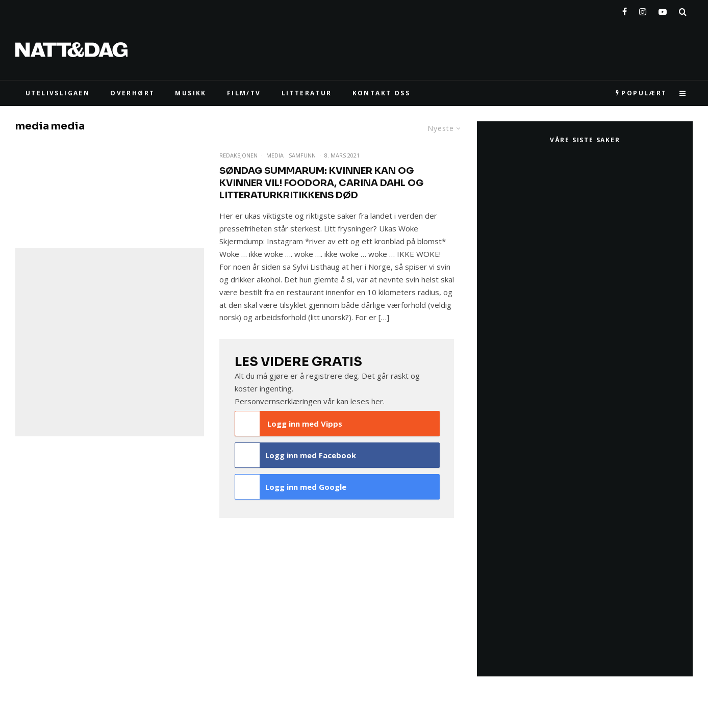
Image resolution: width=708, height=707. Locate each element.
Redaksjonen (238, 155)
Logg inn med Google (290, 487)
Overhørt (132, 93)
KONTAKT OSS (381, 93)
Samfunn (302, 155)
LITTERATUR (307, 93)
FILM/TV (244, 93)
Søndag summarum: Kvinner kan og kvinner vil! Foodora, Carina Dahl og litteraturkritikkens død (321, 183)
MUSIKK (190, 93)
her (377, 401)
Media (275, 155)
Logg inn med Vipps (288, 423)
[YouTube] (662, 9)
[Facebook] (624, 9)
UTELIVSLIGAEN (58, 93)
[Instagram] (642, 9)
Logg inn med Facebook (295, 455)
